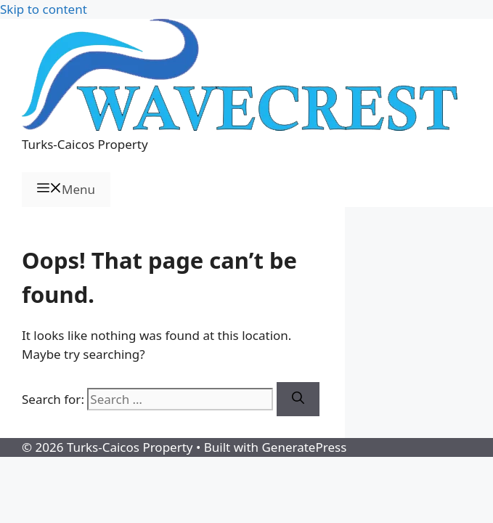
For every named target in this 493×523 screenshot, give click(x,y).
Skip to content (43, 9)
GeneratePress (303, 447)
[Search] (298, 399)
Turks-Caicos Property (85, 144)
